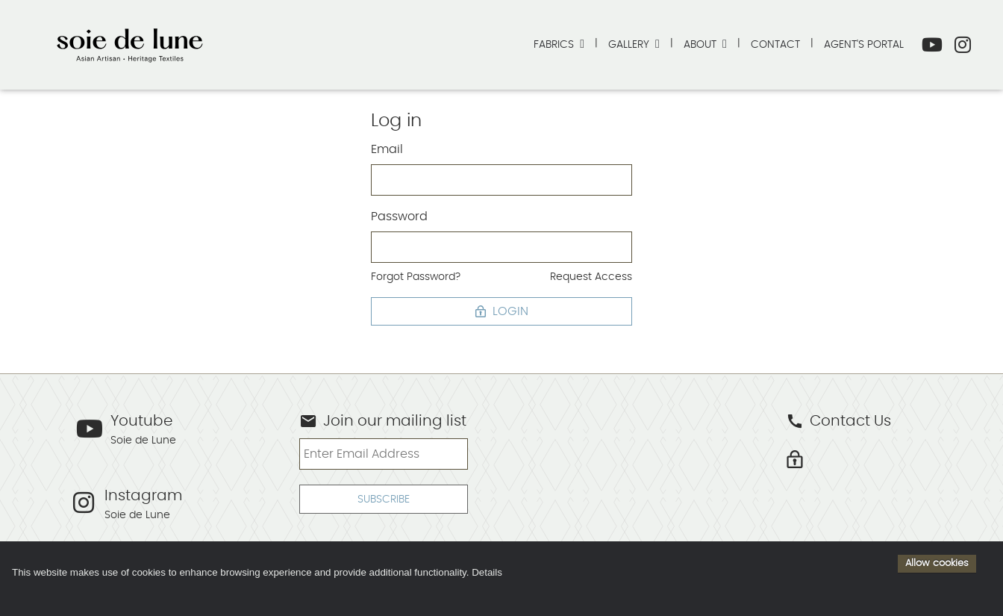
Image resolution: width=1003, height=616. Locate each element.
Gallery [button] (630, 44)
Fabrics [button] (555, 44)
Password (399, 217)
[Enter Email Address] (383, 454)
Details (487, 572)
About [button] (701, 44)
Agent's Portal (864, 44)
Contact (775, 44)
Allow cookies (937, 563)
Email (387, 149)
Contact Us (838, 421)
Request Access (591, 276)
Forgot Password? (415, 276)
